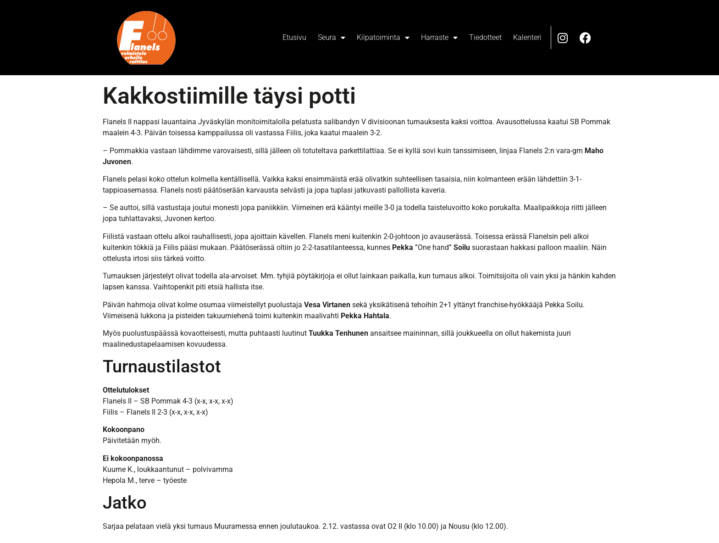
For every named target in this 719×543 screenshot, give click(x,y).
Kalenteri (527, 37)
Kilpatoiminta (383, 37)
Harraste (439, 37)
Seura (331, 37)
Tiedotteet (485, 37)
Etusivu (294, 37)
